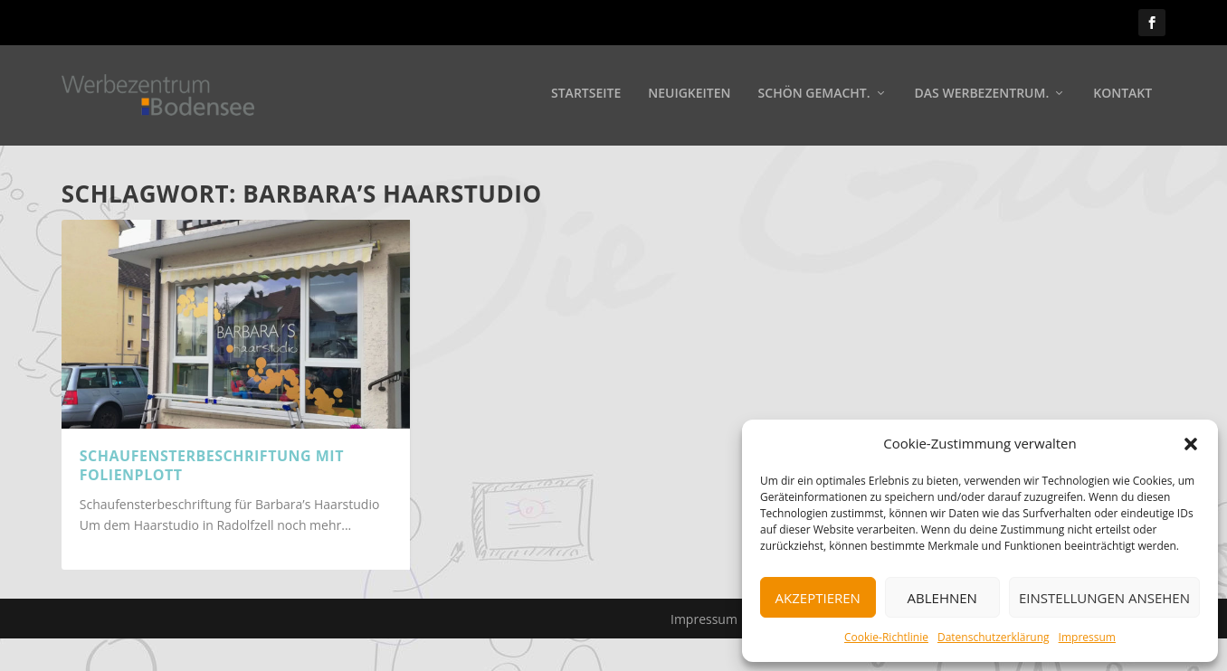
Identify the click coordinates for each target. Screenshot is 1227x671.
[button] (1191, 444)
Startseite (586, 96)
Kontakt (1122, 96)
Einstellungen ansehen (1104, 598)
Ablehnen (942, 598)
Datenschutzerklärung (993, 637)
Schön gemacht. (814, 96)
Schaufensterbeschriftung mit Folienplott (212, 466)
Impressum (1087, 637)
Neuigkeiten (689, 96)
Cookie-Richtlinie (886, 637)
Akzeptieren (818, 598)
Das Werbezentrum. (982, 96)
